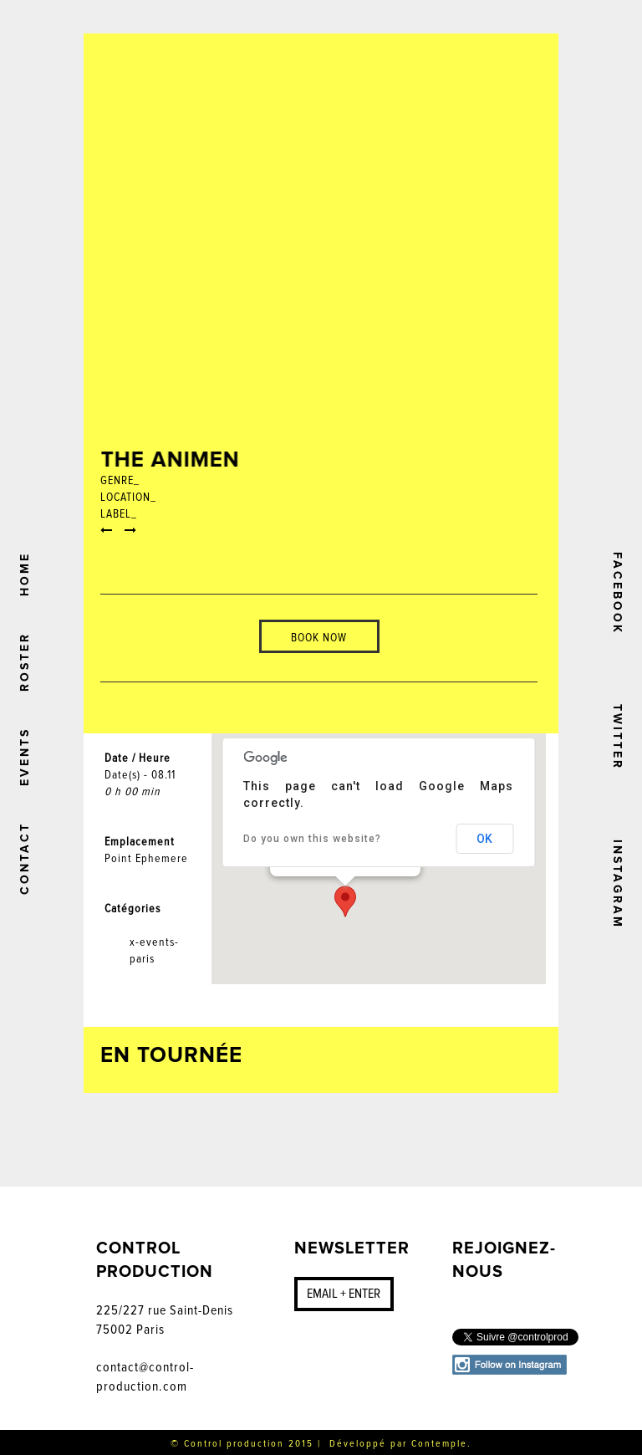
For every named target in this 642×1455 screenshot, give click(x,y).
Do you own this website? (312, 839)
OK (484, 838)
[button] (345, 901)
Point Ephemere (146, 858)
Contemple (439, 1443)
